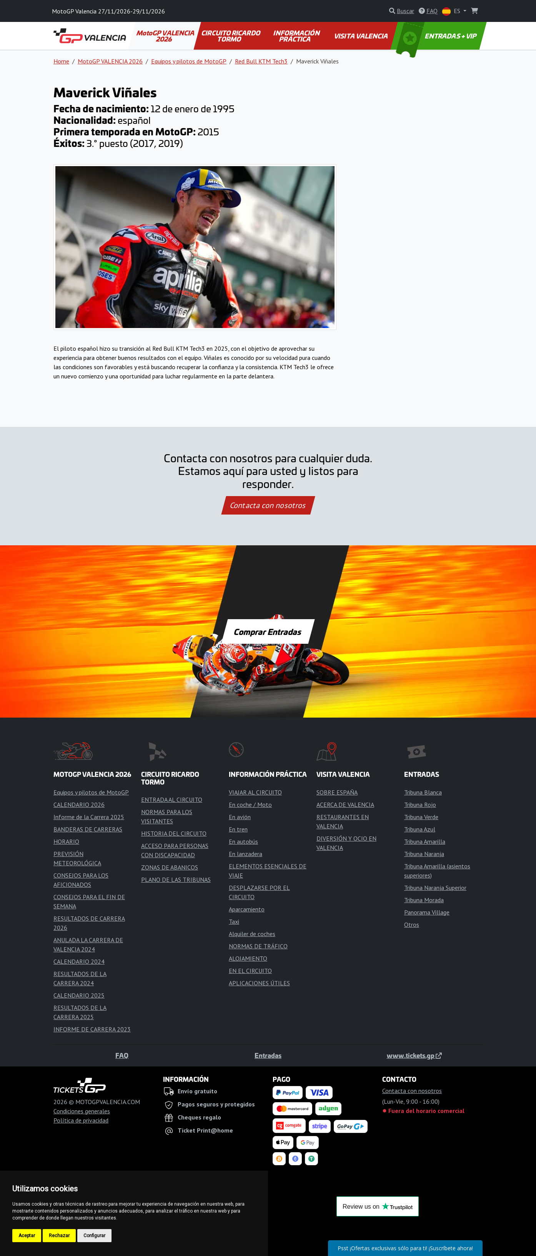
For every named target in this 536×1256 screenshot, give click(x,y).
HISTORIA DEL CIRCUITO (173, 833)
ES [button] (452, 11)
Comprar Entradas (268, 631)
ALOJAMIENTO (248, 958)
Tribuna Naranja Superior (435, 887)
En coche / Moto (250, 804)
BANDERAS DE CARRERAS (87, 829)
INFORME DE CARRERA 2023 (92, 1029)
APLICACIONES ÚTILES (259, 983)
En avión (240, 817)
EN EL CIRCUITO (250, 970)
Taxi (234, 921)
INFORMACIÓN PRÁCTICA (297, 35)
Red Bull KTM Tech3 (261, 61)
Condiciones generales (81, 1111)
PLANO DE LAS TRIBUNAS (176, 879)
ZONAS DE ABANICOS (169, 867)
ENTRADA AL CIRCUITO (171, 799)
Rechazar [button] (59, 1235)
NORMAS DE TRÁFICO (258, 946)
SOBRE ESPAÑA (337, 792)
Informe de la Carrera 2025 (88, 817)
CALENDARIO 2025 (79, 995)
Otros (411, 924)
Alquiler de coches (252, 934)
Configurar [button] (94, 1235)
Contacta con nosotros (268, 505)
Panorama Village (426, 912)
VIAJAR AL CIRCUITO (255, 792)
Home (61, 61)
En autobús (243, 841)
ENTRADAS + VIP (437, 36)
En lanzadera (245, 854)
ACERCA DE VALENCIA (345, 804)
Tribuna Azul (419, 829)
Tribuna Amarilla (424, 841)
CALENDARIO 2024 (79, 961)
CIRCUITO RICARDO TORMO (231, 35)
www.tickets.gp (414, 1055)
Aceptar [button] (26, 1235)
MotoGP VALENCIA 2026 (165, 35)
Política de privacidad (80, 1120)
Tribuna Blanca (423, 792)
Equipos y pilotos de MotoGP (188, 61)
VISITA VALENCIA (361, 35)
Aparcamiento (247, 909)
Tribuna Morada (424, 900)
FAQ (121, 1055)
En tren (238, 829)
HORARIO (66, 841)
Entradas (268, 1055)
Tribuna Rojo (420, 804)
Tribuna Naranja (424, 854)
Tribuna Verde (421, 817)
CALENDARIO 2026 (79, 804)
